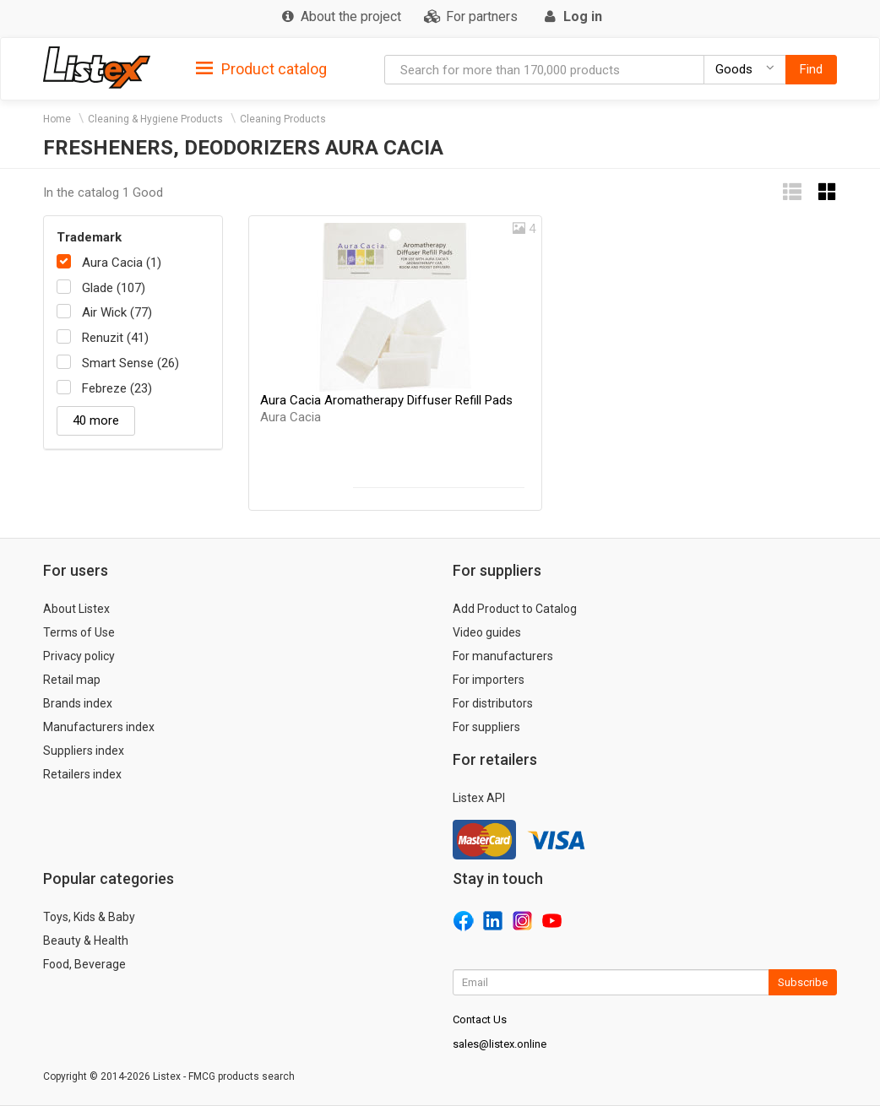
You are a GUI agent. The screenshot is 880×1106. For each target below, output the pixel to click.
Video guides (487, 632)
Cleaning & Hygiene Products (155, 119)
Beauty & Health (85, 940)
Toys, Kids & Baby (89, 917)
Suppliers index (83, 750)
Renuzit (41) (115, 337)
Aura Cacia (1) (121, 262)
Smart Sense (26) (130, 363)
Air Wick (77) (117, 312)
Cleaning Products (283, 119)
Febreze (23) (117, 388)
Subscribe (803, 982)
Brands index (77, 703)
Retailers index (82, 774)
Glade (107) (113, 287)
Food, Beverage (84, 964)
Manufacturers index (99, 727)
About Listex (76, 608)
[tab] (261, 68)
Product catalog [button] (261, 69)
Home (57, 119)
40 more (96, 420)
